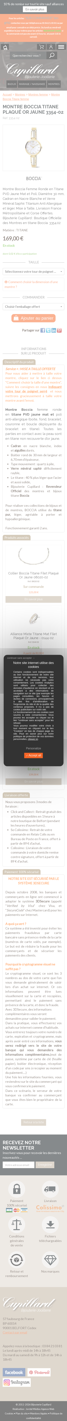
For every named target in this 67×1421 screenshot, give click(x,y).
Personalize (33, 748)
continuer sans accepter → (21, 658)
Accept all (33, 755)
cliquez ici (33, 739)
